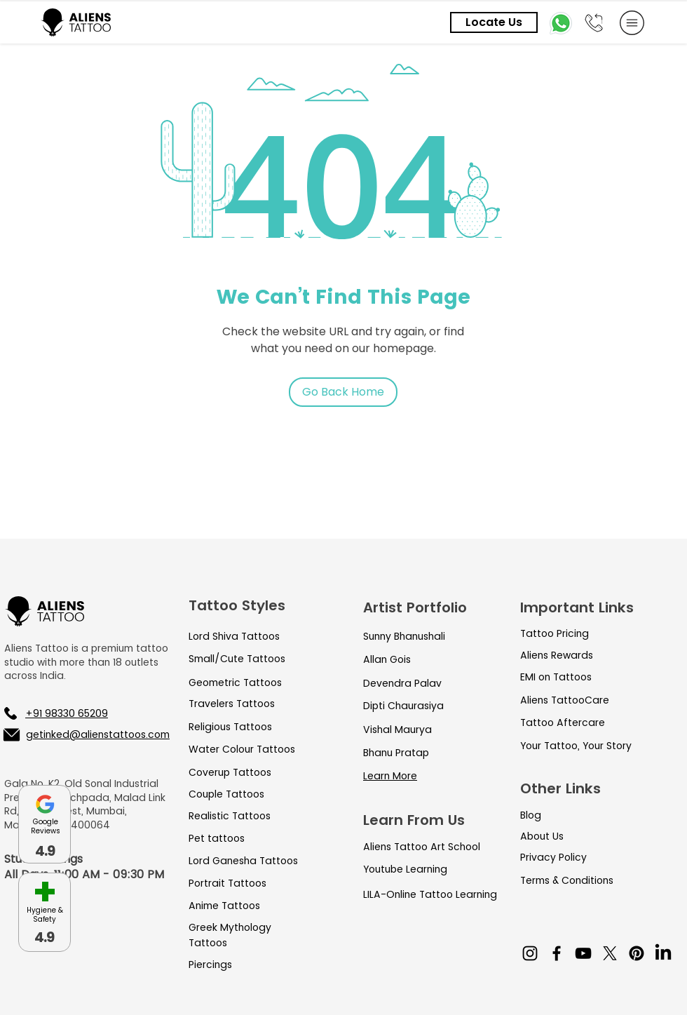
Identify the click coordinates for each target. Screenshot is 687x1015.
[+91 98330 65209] (77, 713)
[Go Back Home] (343, 392)
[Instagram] (530, 953)
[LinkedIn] (663, 953)
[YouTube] (583, 953)
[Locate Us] (494, 22)
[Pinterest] (636, 953)
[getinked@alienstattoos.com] (85, 734)
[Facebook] (556, 953)
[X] (610, 953)
